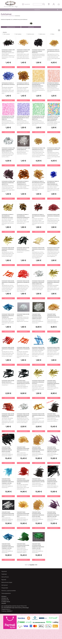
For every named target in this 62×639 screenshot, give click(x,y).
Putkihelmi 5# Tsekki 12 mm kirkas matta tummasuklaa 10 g (22, 183)
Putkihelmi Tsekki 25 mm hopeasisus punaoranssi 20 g (8, 282)
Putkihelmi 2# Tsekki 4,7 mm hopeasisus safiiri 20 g (8, 84)
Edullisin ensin (30, 34)
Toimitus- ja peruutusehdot (8, 590)
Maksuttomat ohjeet (6, 582)
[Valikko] (57, 9)
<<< (26, 565)
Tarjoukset (4, 571)
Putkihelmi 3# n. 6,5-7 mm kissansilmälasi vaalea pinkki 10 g (8, 118)
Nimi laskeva (17, 34)
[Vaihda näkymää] (59, 30)
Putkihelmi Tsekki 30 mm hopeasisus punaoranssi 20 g (23, 349)
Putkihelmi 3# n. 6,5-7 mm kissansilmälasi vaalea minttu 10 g (38, 118)
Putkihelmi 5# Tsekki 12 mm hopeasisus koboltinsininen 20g (53, 183)
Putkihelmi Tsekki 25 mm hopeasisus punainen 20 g (23, 282)
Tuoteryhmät (37, 9)
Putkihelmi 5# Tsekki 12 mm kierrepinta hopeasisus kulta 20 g (7, 216)
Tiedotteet (4, 574)
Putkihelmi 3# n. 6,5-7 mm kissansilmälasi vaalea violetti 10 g (23, 118)
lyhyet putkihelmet (11, 27)
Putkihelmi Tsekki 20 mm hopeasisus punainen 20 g (53, 216)
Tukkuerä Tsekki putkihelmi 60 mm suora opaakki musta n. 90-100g (38, 480)
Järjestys (4, 32)
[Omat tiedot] (54, 4)
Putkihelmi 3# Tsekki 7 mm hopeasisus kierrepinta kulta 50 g (53, 149)
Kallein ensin (41, 34)
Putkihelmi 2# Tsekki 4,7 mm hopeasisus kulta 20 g (23, 84)
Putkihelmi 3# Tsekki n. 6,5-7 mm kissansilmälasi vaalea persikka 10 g (53, 84)
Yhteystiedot (4, 588)
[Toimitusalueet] (49, 4)
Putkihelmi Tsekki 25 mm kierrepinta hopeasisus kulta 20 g (53, 282)
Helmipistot (4, 585)
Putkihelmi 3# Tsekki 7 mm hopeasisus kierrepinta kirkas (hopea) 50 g (8, 149)
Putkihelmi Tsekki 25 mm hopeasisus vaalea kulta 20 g (38, 249)
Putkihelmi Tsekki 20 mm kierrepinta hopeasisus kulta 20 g (8, 249)
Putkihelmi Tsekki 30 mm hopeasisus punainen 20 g (8, 349)
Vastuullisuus (5, 577)
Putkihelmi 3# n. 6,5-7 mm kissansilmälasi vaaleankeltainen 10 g (38, 84)
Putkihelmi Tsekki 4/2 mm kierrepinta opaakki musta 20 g (38, 51)
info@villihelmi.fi (5, 609)
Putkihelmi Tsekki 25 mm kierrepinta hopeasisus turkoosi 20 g (8, 316)
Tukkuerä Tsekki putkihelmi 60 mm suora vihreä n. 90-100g (23, 545)
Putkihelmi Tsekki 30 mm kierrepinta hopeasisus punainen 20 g (8, 415)
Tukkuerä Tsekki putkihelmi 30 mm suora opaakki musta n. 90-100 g (23, 382)
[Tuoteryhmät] (26, 4)
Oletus (52, 34)
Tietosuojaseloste (6, 593)
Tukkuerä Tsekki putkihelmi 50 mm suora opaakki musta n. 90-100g (53, 415)
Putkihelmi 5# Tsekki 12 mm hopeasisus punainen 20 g (38, 216)
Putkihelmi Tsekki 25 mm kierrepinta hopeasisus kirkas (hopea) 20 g (38, 282)
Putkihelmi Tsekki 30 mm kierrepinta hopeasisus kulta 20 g (38, 382)
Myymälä (3, 579)
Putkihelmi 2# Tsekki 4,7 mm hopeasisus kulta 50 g (53, 51)
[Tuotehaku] (37, 4)
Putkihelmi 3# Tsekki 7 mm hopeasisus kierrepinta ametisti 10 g (8, 183)
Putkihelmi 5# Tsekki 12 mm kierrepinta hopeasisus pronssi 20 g (23, 216)
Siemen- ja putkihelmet (9, 15)
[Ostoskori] (59, 4)
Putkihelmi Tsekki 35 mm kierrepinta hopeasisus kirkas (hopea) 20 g (23, 415)
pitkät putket (31, 27)
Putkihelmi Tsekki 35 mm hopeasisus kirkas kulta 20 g (38, 415)
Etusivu (10, 9)
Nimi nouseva (6, 34)
